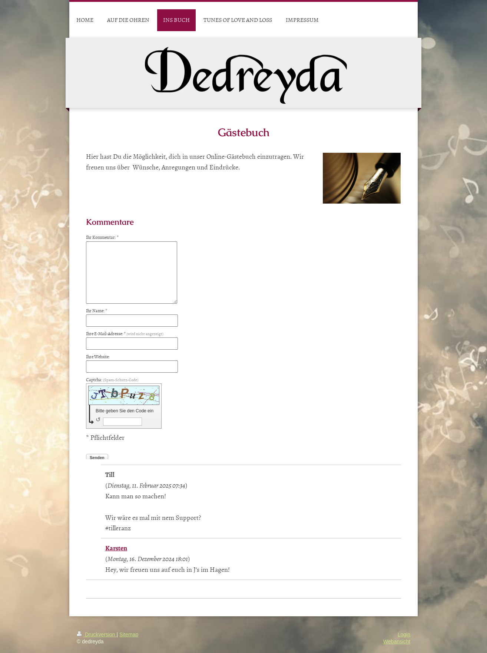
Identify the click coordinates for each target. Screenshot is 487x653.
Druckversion (96, 634)
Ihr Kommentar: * (102, 237)
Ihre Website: (98, 356)
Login (404, 634)
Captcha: (112, 379)
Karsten (116, 548)
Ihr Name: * (96, 310)
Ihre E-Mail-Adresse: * (124, 333)
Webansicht (396, 641)
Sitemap (128, 634)
